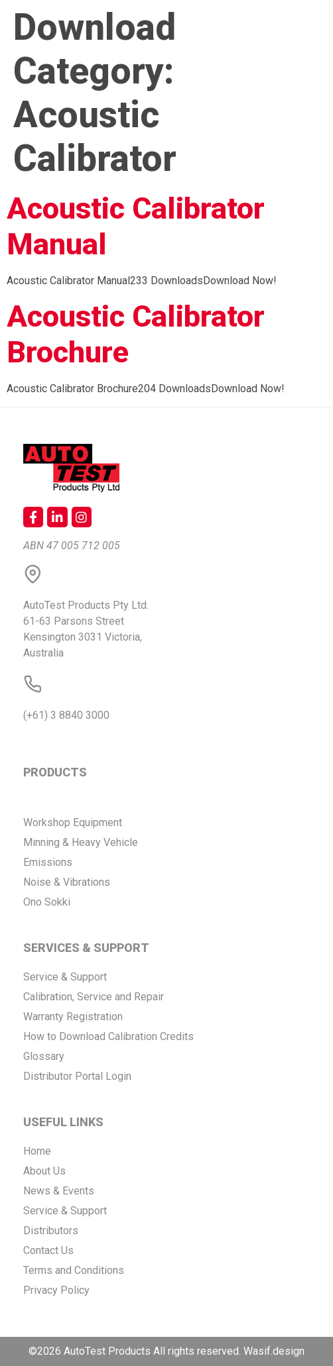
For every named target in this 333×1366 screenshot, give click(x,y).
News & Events (58, 1190)
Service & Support (65, 977)
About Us (44, 1171)
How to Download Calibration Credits (108, 1036)
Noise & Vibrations (66, 882)
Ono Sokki (46, 902)
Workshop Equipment (72, 822)
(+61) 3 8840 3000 (66, 715)
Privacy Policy (56, 1290)
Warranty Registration (73, 1016)
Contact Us (48, 1250)
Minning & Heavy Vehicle (80, 842)
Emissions (47, 862)
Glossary (43, 1056)
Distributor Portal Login (77, 1076)
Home (37, 1151)
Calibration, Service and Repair (93, 996)
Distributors (50, 1230)
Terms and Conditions (73, 1270)
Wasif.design (273, 1351)
